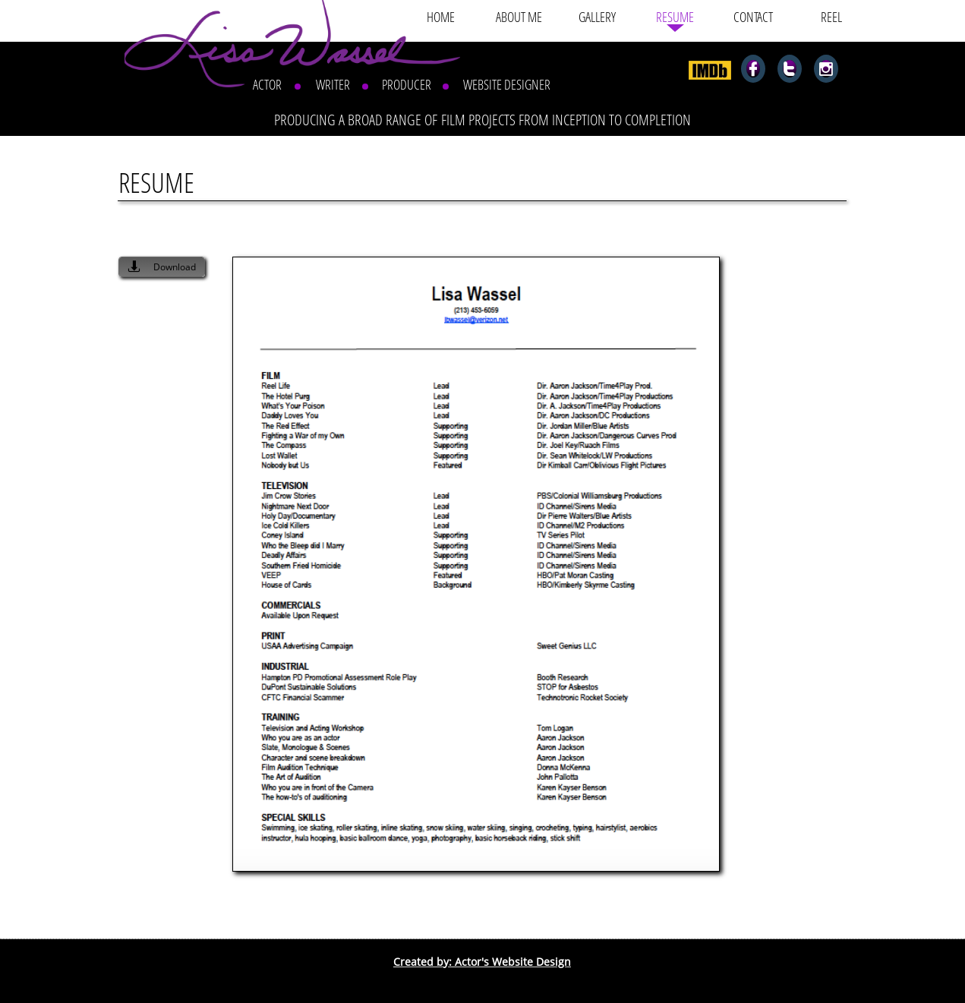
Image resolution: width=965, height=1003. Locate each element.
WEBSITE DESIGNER (506, 84)
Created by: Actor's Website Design (482, 961)
